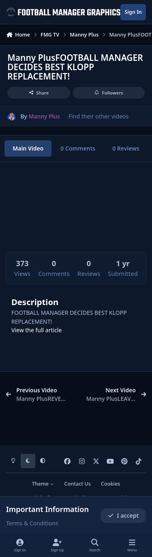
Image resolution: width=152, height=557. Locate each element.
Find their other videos (98, 116)
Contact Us (77, 483)
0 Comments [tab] (77, 148)
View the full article (36, 330)
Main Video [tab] (28, 148)
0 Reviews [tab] (125, 148)
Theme (43, 483)
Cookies (110, 483)
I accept (123, 515)
